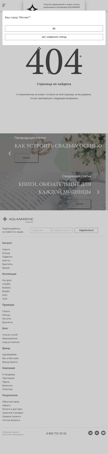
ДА (53, 28)
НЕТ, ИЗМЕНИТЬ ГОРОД (54, 37)
